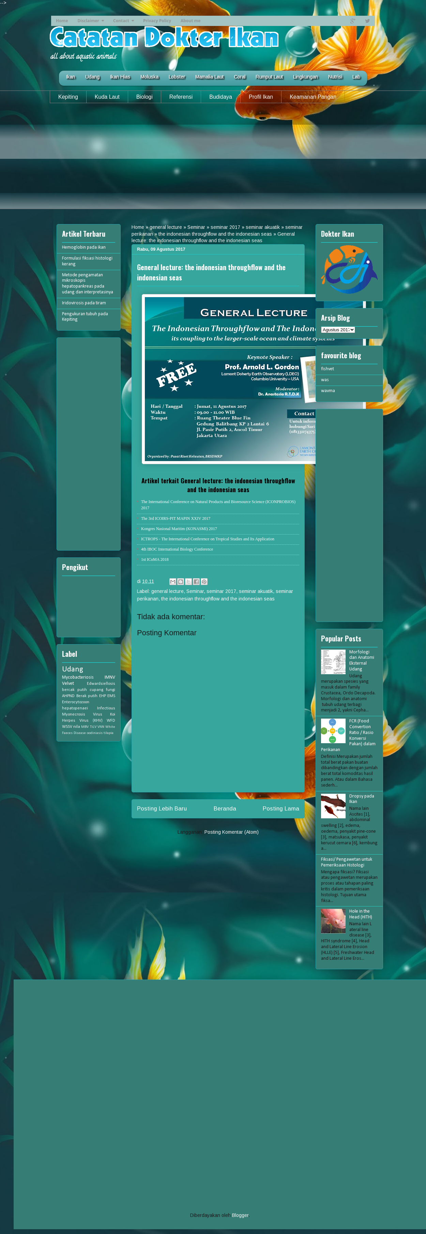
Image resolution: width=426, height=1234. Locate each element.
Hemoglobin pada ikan (84, 247)
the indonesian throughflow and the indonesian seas (215, 234)
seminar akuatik (263, 227)
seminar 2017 (225, 227)
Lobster (177, 77)
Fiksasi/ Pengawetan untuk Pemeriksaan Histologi (346, 862)
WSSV (67, 727)
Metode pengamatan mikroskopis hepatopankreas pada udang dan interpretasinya (87, 284)
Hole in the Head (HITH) (360, 914)
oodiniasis (95, 733)
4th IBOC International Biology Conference (177, 549)
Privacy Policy (157, 21)
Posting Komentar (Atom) (231, 832)
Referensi (181, 97)
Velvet (68, 683)
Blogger (240, 1215)
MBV (85, 727)
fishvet (327, 369)
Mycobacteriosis (78, 677)
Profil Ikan (261, 97)
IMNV (110, 677)
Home (62, 21)
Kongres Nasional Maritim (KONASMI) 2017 (179, 528)
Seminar (196, 227)
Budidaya (220, 97)
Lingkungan (305, 77)
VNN (100, 727)
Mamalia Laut (209, 77)
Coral (239, 77)
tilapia (108, 733)
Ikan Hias (120, 77)
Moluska (149, 77)
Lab (356, 77)
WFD (111, 721)
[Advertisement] (213, 161)
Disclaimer (88, 21)
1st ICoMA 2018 (155, 559)
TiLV (93, 727)
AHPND (68, 696)
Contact (121, 21)
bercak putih (74, 690)
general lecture (166, 227)
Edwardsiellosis (101, 684)
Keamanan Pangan (313, 97)
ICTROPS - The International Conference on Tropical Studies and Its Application (207, 539)
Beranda (225, 808)
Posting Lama (281, 808)
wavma (328, 390)
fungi (110, 690)
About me (190, 21)
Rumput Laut (269, 77)
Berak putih (87, 696)
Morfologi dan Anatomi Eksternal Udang (361, 661)
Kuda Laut (107, 97)
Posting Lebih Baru (162, 808)
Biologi (144, 97)
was (325, 380)
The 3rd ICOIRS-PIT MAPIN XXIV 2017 (175, 518)
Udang (92, 77)
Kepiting (68, 97)
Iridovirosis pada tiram (84, 303)
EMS (111, 696)
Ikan (70, 77)
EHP (102, 696)
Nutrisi (335, 77)
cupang (96, 690)
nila (76, 727)
